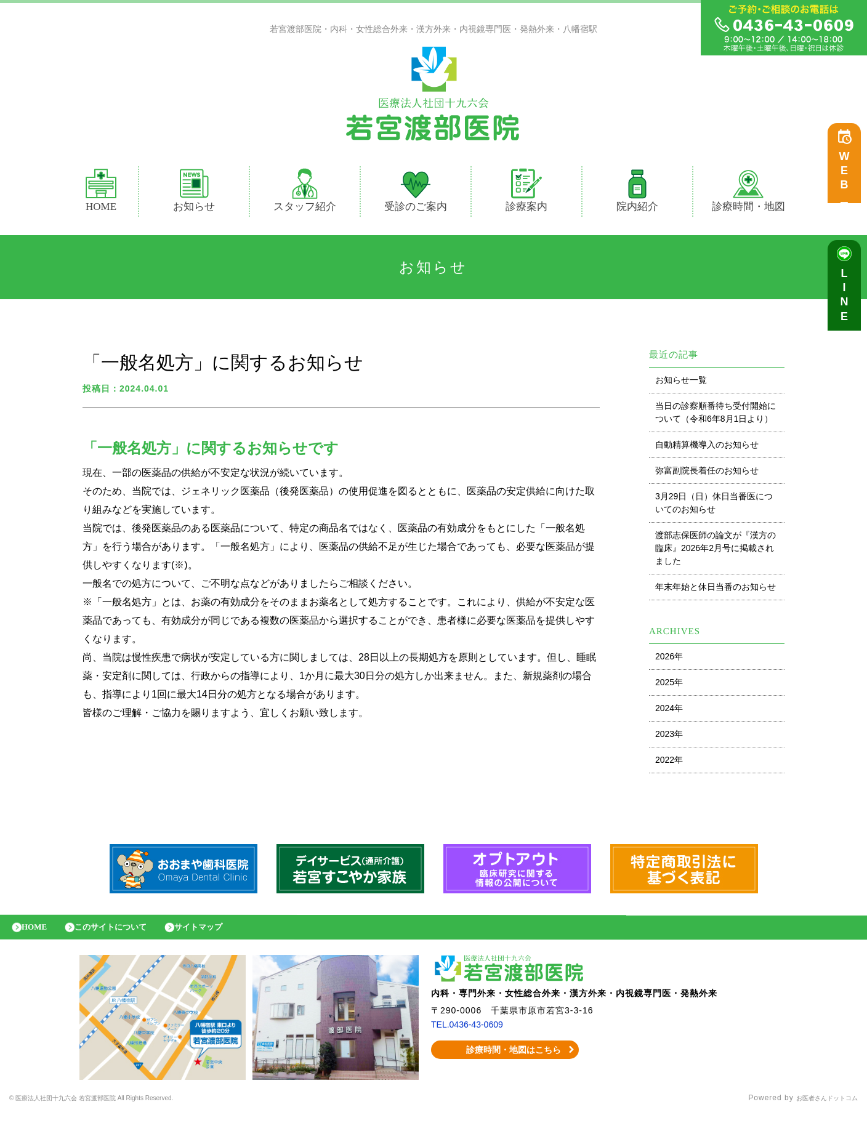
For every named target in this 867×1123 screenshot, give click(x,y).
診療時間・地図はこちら (505, 1059)
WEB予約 (847, 179)
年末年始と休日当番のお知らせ (715, 590)
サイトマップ (224, 933)
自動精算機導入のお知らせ (707, 448)
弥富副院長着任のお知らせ (707, 473)
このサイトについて (124, 933)
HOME (101, 193)
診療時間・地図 (748, 193)
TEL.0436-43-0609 (472, 1034)
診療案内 (532, 193)
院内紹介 (637, 193)
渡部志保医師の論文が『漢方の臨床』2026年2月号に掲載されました (715, 551)
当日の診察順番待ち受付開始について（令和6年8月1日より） (715, 415)
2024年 (669, 711)
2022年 (669, 763)
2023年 (669, 737)
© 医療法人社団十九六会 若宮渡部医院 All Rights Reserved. (120, 1107)
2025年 (669, 685)
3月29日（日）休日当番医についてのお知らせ (714, 505)
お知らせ (194, 193)
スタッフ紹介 (304, 193)
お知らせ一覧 (681, 383)
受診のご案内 (415, 193)
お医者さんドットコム (818, 1107)
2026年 (669, 659)
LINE (847, 302)
